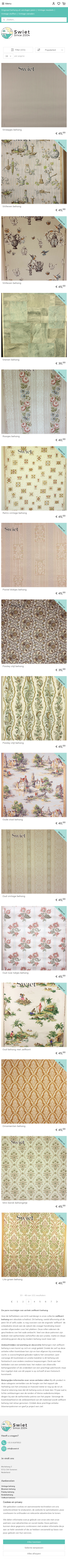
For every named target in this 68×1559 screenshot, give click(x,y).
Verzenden (5, 1531)
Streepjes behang (12, 129)
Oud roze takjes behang (16, 973)
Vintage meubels (46, 10)
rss (48, 1554)
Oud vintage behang (14, 896)
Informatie (5, 1526)
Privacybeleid (6, 1543)
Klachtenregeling (8, 1537)
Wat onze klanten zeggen (12, 1529)
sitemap (43, 1554)
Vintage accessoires (9, 1506)
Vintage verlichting (9, 1503)
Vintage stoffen (8, 13)
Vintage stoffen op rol (10, 1509)
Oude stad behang (13, 819)
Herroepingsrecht (8, 1534)
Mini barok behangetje (15, 1202)
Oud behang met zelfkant (17, 1049)
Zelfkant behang (8, 1498)
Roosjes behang (11, 436)
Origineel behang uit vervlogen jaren (18, 10)
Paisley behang (7, 1492)
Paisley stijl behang (13, 666)
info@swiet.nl (13, 1448)
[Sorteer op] (50, 49)
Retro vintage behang (15, 513)
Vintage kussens (8, 1512)
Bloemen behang (8, 1489)
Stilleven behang (12, 206)
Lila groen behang (12, 1279)
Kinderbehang (7, 1495)
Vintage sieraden (26, 13)
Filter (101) (18, 49)
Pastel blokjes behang (15, 589)
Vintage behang (8, 1486)
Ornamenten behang (14, 1126)
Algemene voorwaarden (11, 1540)
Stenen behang (11, 359)
